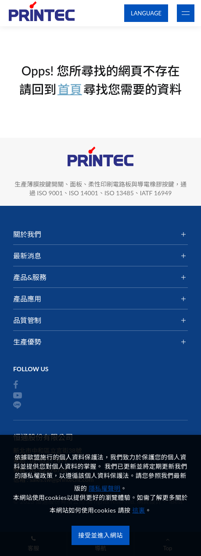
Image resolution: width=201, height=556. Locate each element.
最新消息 (27, 255)
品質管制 (27, 320)
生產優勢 (27, 341)
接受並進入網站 (100, 535)
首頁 (69, 89)
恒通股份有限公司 (42, 13)
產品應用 (27, 298)
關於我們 (27, 234)
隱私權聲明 (105, 488)
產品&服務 (29, 277)
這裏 (139, 510)
